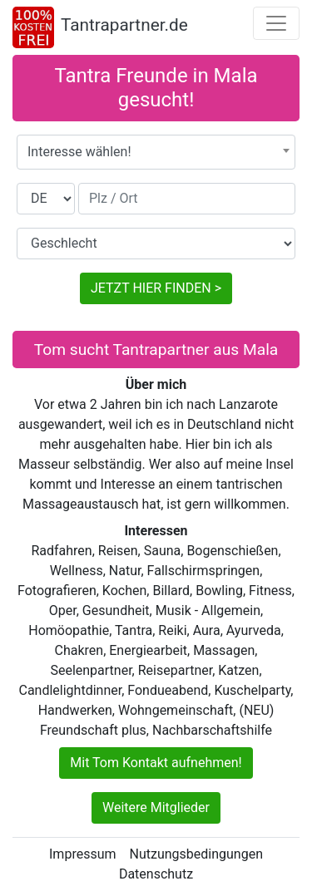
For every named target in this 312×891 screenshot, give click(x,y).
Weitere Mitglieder (156, 807)
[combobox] (156, 152)
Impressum (82, 854)
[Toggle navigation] (276, 23)
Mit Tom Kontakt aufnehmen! (155, 762)
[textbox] (156, 152)
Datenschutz (156, 874)
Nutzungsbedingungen (196, 854)
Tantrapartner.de (124, 25)
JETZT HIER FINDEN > (156, 288)
